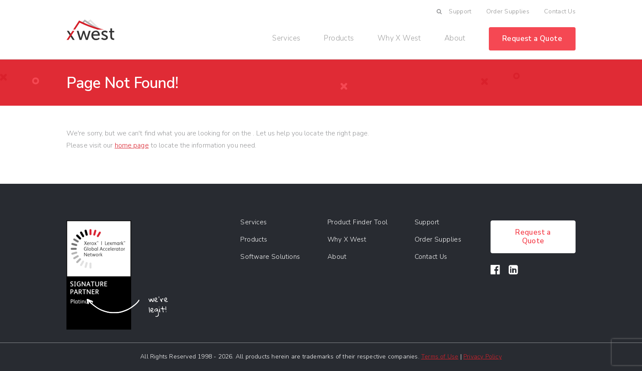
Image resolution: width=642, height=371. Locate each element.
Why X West (399, 38)
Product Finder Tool (357, 222)
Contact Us (560, 11)
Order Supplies (507, 11)
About (455, 38)
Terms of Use (439, 356)
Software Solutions (270, 256)
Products (339, 38)
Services (286, 38)
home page (132, 145)
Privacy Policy (482, 356)
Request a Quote (532, 39)
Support (460, 11)
